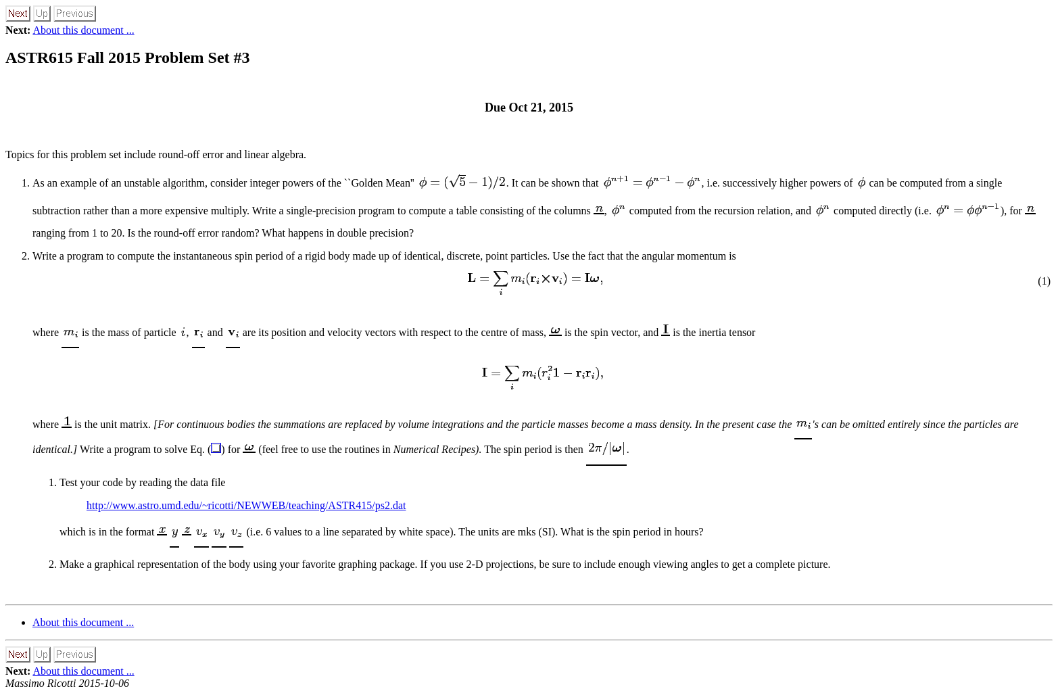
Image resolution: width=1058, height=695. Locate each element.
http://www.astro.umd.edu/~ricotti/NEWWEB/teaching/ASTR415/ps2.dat (246, 505)
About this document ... (83, 30)
